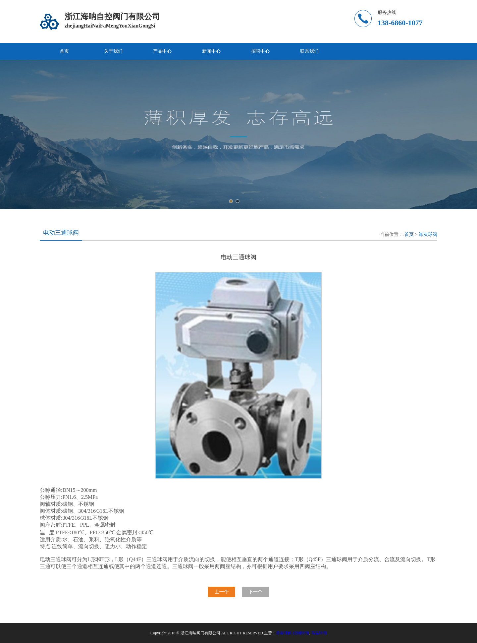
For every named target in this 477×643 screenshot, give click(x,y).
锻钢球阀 (301, 633)
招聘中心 (260, 51)
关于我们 (113, 51)
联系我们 (309, 51)
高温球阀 (319, 633)
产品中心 (162, 51)
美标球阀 (284, 633)
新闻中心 (211, 51)
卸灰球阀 (428, 234)
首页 (64, 51)
